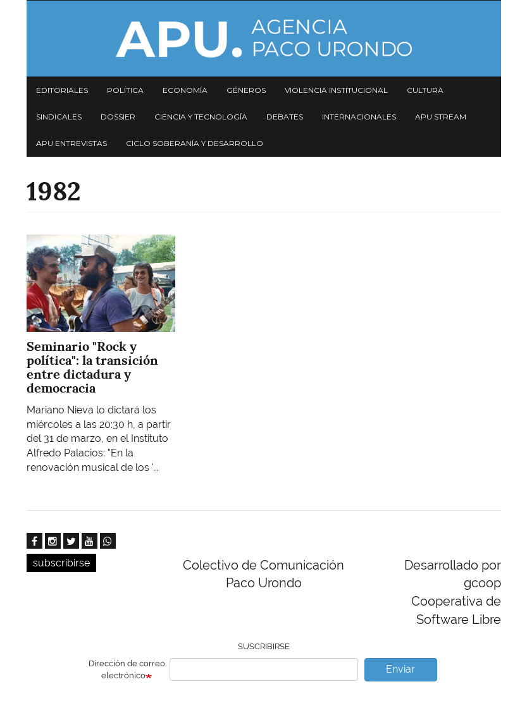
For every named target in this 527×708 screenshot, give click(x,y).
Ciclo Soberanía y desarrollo (194, 143)
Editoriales (62, 90)
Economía (185, 90)
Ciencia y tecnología (200, 116)
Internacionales (359, 116)
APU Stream (440, 116)
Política (125, 90)
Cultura (425, 90)
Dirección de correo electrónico (127, 669)
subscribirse (61, 563)
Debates (284, 116)
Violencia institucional (336, 90)
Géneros (246, 90)
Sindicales (59, 116)
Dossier (118, 116)
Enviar (400, 669)
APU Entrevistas (71, 143)
